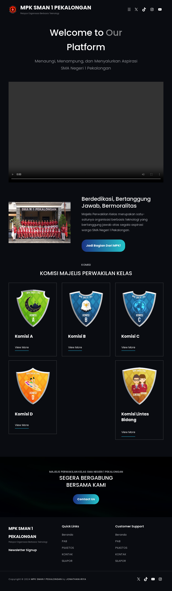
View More (22, 347)
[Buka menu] (129, 9)
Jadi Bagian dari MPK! (103, 245)
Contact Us (86, 499)
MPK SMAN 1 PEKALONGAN (55, 7)
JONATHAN (72, 579)
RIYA (83, 579)
